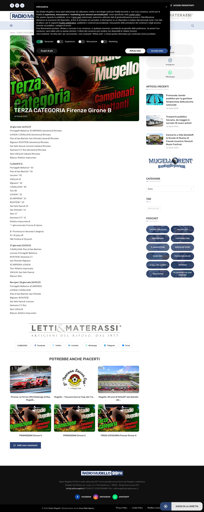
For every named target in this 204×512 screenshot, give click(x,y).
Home (12, 32)
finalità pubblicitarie (67, 23)
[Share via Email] (126, 345)
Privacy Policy (121, 508)
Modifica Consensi (154, 508)
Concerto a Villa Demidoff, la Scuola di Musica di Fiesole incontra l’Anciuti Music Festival (180, 140)
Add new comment (25, 445)
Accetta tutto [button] (157, 51)
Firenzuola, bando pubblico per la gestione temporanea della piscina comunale (179, 100)
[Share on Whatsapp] (91, 345)
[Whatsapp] (22, 5)
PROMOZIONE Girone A (30, 435)
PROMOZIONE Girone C (74, 435)
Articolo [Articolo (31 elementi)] (153, 208)
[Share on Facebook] (40, 345)
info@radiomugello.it (75, 488)
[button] (166, 7)
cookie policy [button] (134, 14)
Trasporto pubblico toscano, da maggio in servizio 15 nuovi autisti (179, 119)
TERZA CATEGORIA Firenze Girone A (118, 435)
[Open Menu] (11, 25)
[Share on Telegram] (109, 345)
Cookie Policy (137, 508)
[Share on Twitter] (56, 345)
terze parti (76, 17)
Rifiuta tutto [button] (135, 51)
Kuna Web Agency (86, 508)
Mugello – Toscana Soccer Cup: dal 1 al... (74, 397)
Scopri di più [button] (47, 51)
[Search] (192, 25)
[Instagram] (17, 5)
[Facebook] (12, 5)
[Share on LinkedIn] (73, 345)
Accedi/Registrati (182, 5)
